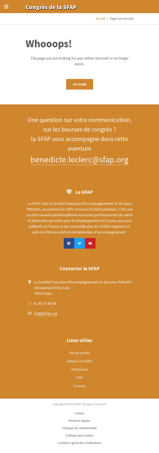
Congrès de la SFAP (51, 7)
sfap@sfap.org (45, 313)
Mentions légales (79, 421)
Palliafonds (79, 369)
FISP (79, 377)
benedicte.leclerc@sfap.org (79, 159)
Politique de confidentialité (79, 428)
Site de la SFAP (79, 353)
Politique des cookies (79, 435)
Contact (80, 386)
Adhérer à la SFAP (79, 361)
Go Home (79, 84)
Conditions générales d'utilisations (79, 443)
